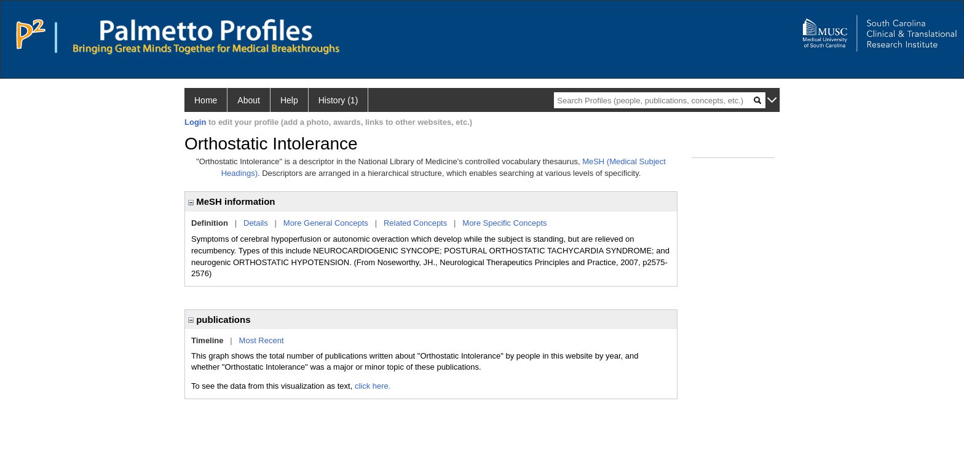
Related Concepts (415, 223)
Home (205, 100)
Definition (209, 223)
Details (255, 223)
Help (289, 100)
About (248, 100)
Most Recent (261, 340)
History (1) (338, 100)
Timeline (207, 340)
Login (195, 122)
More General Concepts (325, 223)
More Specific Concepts (504, 223)
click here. (373, 386)
